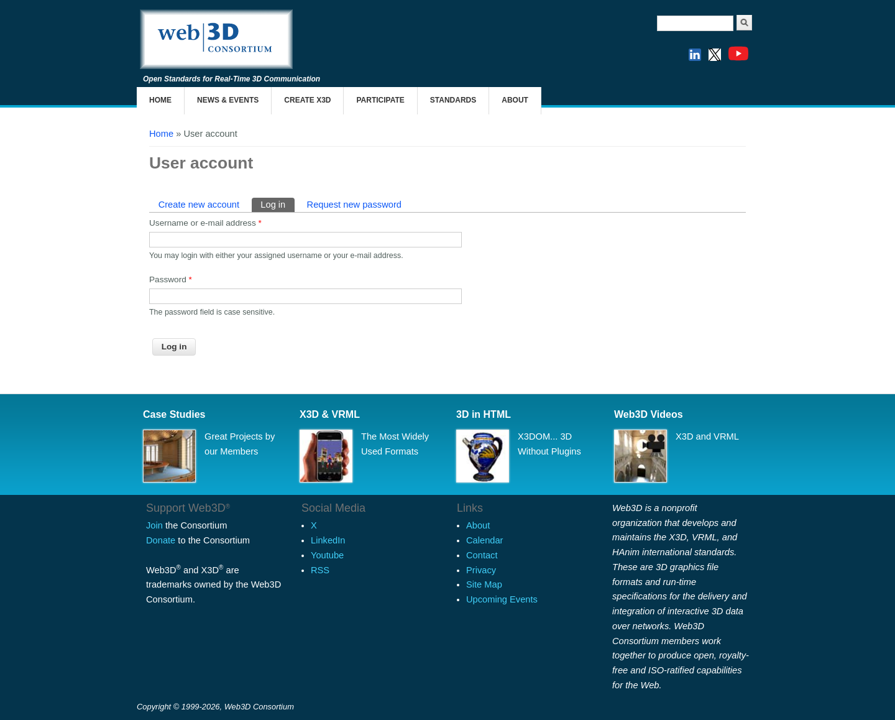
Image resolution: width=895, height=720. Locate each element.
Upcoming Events (502, 599)
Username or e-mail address (205, 223)
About (515, 100)
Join (154, 525)
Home (160, 100)
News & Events (228, 100)
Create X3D (307, 100)
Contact (482, 555)
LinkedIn (328, 540)
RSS (320, 570)
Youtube (327, 555)
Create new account (198, 205)
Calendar (484, 540)
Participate (380, 100)
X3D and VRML (707, 436)
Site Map (484, 584)
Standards (453, 100)
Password (170, 279)
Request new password (354, 205)
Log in (277, 204)
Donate (160, 540)
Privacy (481, 570)
